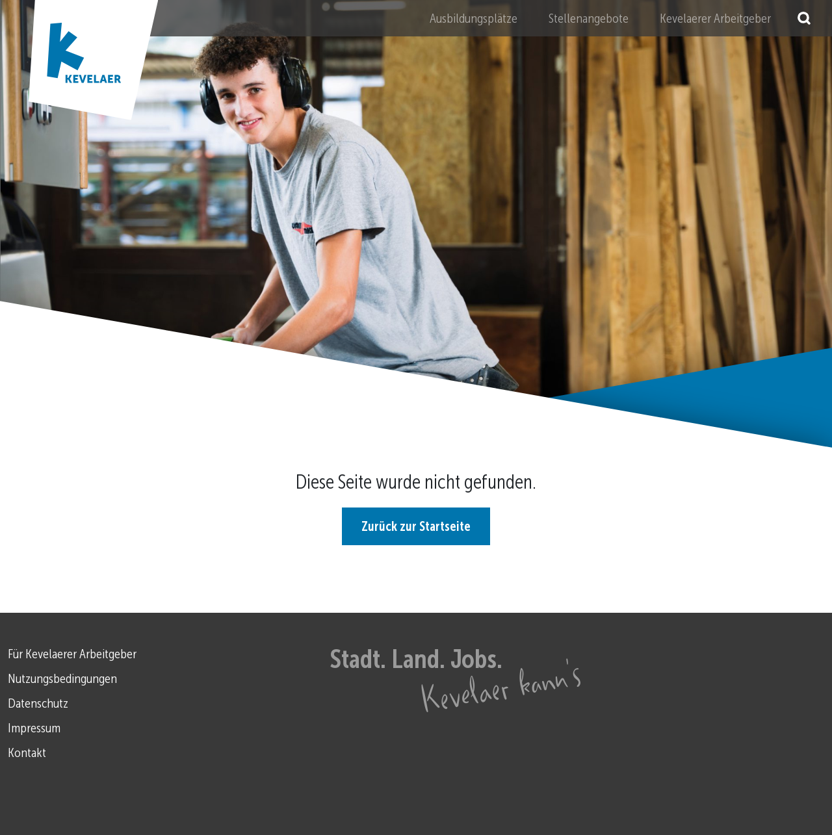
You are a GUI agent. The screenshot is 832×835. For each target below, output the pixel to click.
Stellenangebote (589, 18)
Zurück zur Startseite (416, 526)
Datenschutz (38, 703)
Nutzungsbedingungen (62, 678)
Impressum (34, 728)
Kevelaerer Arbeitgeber (715, 18)
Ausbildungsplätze (473, 18)
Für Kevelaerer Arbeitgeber (72, 654)
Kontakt (27, 752)
